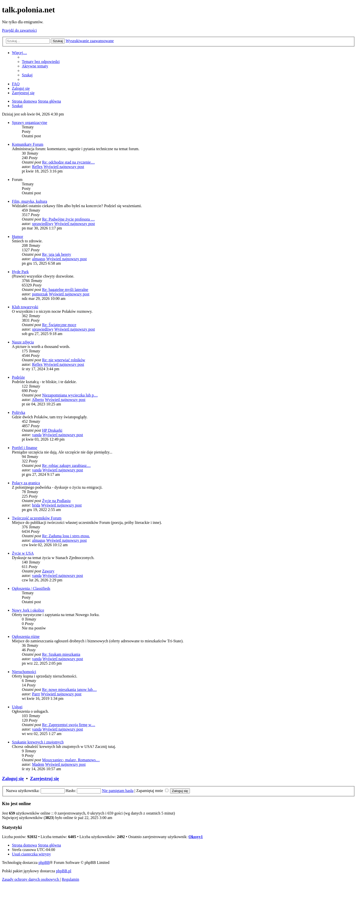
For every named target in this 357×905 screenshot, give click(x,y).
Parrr (36, 694)
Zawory (48, 571)
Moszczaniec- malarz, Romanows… (71, 760)
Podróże (18, 377)
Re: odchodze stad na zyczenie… (68, 162)
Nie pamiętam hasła (117, 791)
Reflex (37, 167)
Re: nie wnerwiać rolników (63, 360)
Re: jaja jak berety (56, 254)
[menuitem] (41, 61)
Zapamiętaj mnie (152, 791)
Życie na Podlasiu (56, 501)
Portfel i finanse (24, 448)
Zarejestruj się (44, 778)
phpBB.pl (63, 871)
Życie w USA (23, 553)
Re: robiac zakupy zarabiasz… (66, 465)
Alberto (38, 399)
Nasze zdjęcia (23, 342)
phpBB (44, 862)
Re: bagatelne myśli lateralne (65, 289)
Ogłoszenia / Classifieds (31, 588)
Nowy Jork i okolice (28, 610)
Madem (38, 764)
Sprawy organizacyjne (29, 122)
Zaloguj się (13, 778)
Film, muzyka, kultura (29, 201)
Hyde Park (20, 272)
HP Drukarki (52, 430)
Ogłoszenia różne (26, 636)
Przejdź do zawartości (19, 30)
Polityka (18, 412)
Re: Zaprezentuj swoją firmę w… (68, 725)
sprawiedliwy (42, 224)
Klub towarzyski (25, 307)
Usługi (17, 707)
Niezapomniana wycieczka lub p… (70, 395)
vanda (36, 435)
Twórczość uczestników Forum (36, 518)
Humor (17, 236)
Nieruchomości (24, 672)
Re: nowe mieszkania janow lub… (69, 689)
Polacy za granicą (26, 483)
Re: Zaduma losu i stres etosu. (66, 536)
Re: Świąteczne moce (59, 325)
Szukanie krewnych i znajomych (37, 742)
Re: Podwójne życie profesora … (68, 219)
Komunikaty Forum (27, 144)
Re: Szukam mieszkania (61, 654)
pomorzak (40, 294)
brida (36, 505)
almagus (38, 259)
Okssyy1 (195, 837)
